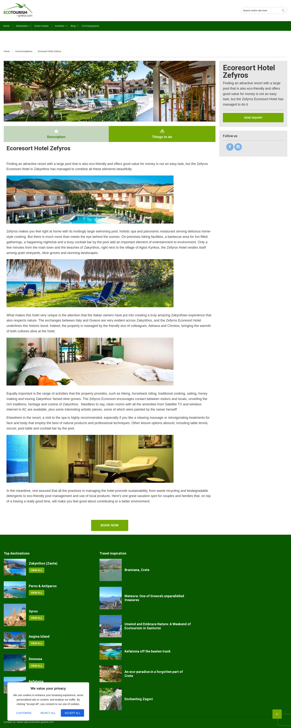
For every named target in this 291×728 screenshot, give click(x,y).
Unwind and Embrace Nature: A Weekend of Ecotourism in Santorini (158, 626)
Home (7, 51)
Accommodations (23, 51)
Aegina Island (39, 636)
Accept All (72, 712)
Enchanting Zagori (139, 699)
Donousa (35, 659)
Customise (24, 712)
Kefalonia (36, 681)
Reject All (48, 712)
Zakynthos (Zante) (43, 563)
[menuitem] (6, 26)
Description (56, 134)
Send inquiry (253, 117)
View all (36, 570)
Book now (110, 525)
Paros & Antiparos (43, 586)
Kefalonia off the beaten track (148, 651)
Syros (33, 611)
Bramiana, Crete (137, 570)
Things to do (162, 134)
